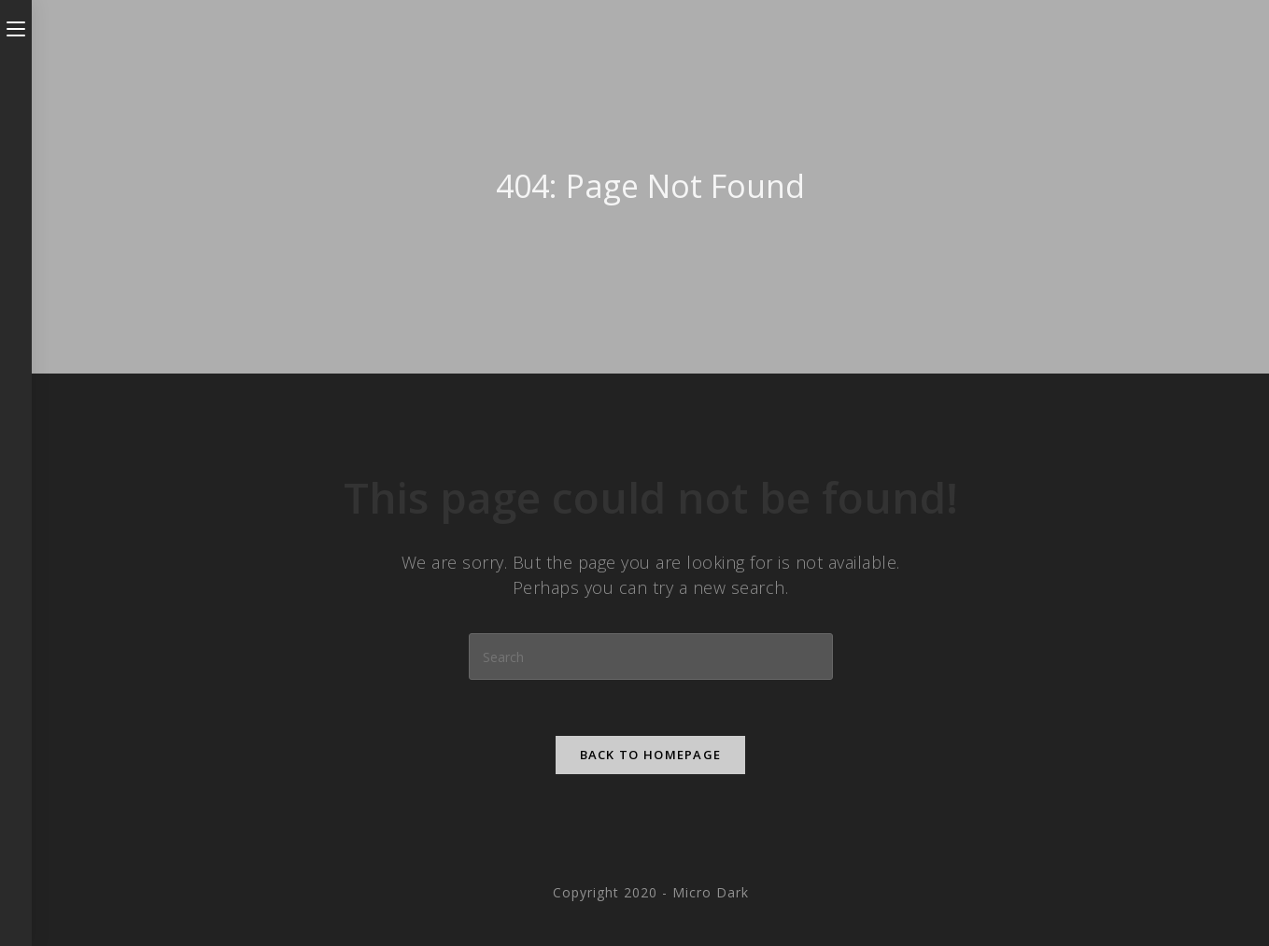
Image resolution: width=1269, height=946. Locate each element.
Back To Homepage (651, 754)
